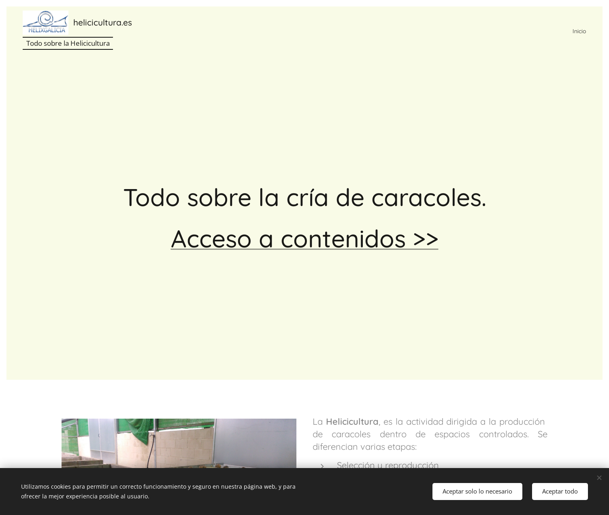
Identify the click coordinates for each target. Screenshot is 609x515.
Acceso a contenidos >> (305, 238)
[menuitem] (576, 31)
